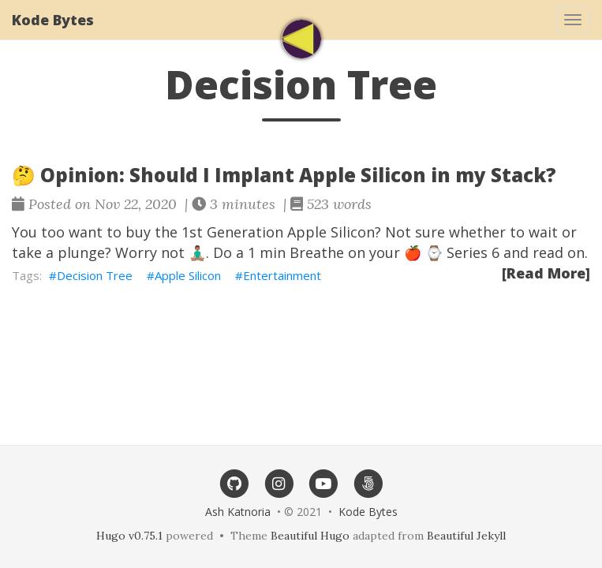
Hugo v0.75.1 (129, 536)
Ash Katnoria (238, 511)
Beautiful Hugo (310, 536)
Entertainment (282, 275)
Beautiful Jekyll (466, 536)
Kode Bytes (53, 19)
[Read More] (546, 272)
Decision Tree (95, 275)
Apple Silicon (188, 275)
